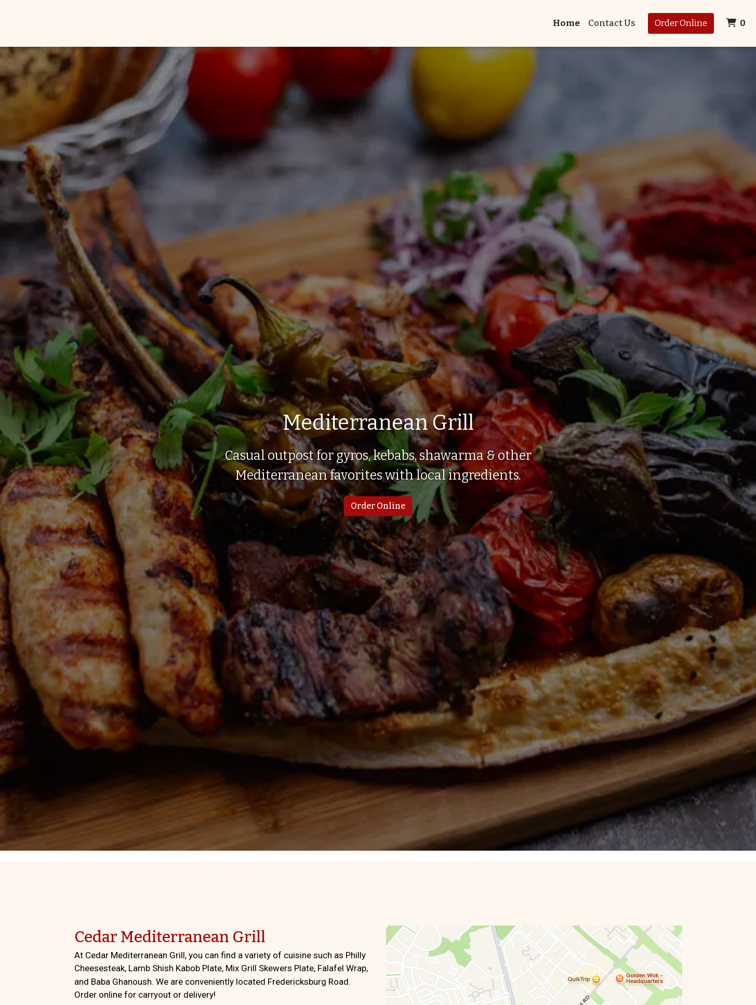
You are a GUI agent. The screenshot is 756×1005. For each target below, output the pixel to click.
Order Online (681, 23)
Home (566, 23)
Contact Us (611, 23)
